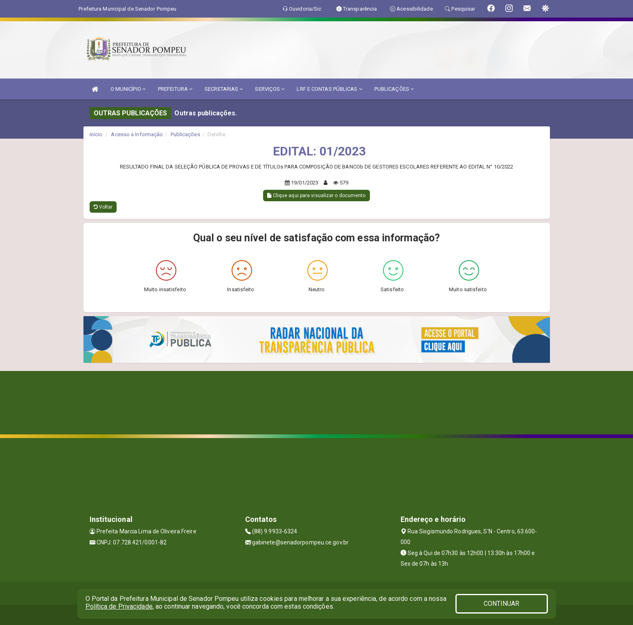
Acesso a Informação (137, 134)
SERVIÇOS (269, 89)
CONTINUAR (502, 603)
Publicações (185, 134)
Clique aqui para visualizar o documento (316, 195)
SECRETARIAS (224, 89)
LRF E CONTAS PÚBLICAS (329, 89)
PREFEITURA (175, 89)
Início (96, 134)
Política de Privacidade (119, 606)
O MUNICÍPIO (128, 89)
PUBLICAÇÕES (394, 89)
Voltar (103, 207)
